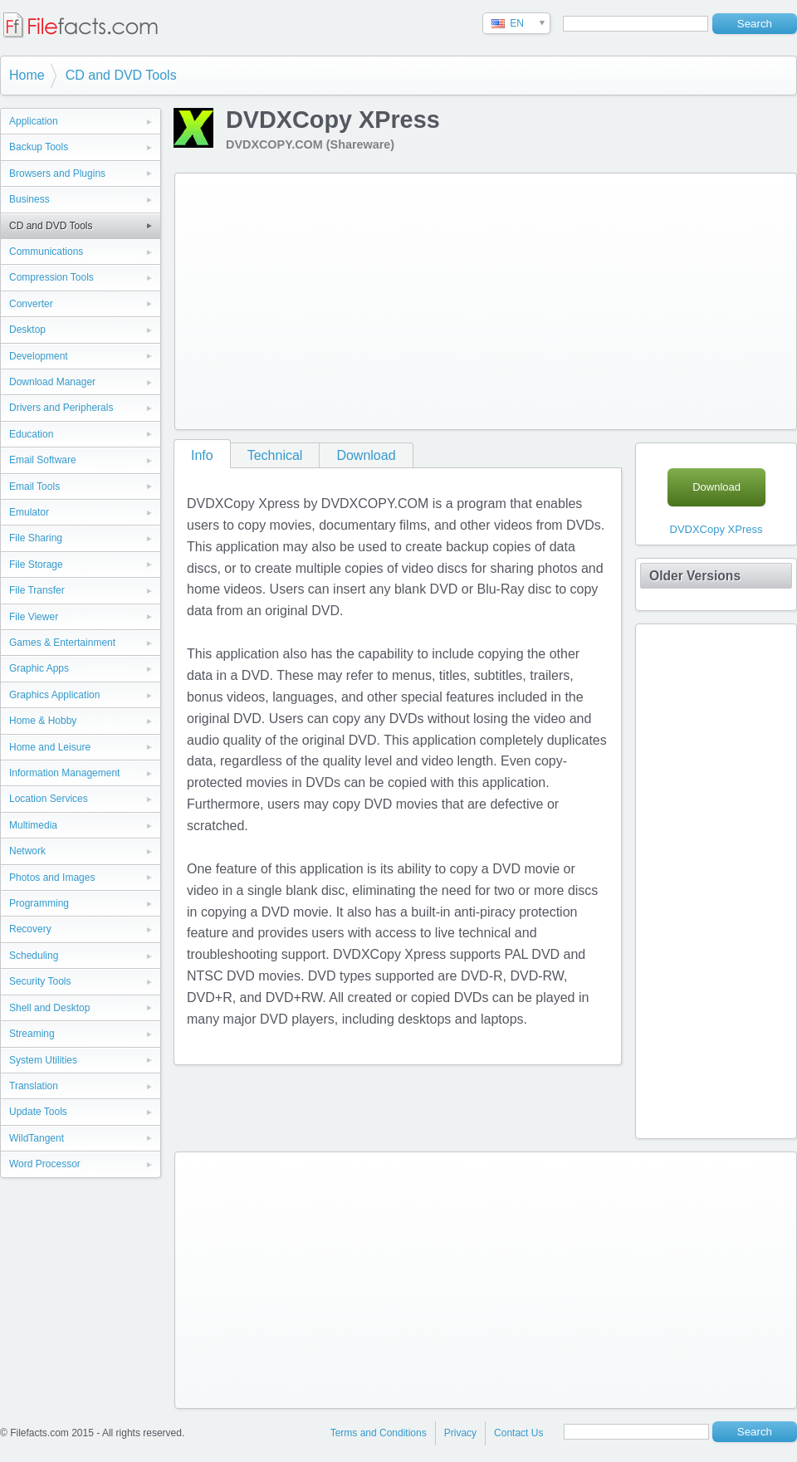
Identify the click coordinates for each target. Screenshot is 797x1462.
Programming (39, 903)
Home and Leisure (49, 747)
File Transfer (37, 590)
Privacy (460, 1433)
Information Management (64, 773)
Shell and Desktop (49, 1008)
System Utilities (43, 1060)
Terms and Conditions (378, 1433)
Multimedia (33, 825)
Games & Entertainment (62, 642)
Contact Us (518, 1433)
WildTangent (36, 1138)
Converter (31, 304)
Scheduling (33, 955)
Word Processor (45, 1164)
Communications (46, 251)
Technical (275, 455)
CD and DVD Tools (121, 75)
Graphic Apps (39, 668)
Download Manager (52, 382)
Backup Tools (38, 147)
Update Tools (38, 1111)
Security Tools (40, 981)
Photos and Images (52, 877)
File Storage (36, 564)
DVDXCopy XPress (716, 529)
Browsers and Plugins (57, 173)
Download (365, 455)
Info (202, 455)
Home (27, 75)
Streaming (32, 1033)
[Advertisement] (410, 298)
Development (38, 356)
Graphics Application (54, 695)
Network (27, 851)
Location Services (48, 798)
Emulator (29, 512)
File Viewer (33, 617)
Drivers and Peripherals (61, 407)
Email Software (42, 460)
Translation (33, 1086)
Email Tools (34, 486)
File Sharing (35, 538)
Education (31, 434)
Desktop (27, 329)
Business (29, 199)
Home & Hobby (42, 720)
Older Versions (695, 576)
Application (33, 121)
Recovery (30, 929)
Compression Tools (51, 277)
